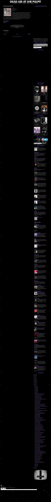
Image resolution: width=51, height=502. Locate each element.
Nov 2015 (36, 387)
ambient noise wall (36, 339)
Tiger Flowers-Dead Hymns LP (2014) (39, 442)
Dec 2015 (36, 386)
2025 (34, 375)
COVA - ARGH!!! (36, 177)
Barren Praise (35, 360)
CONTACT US (35, 41)
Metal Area (35, 157)
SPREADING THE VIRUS (37, 112)
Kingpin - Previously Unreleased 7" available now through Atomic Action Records (41, 367)
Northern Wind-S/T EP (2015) (38, 435)
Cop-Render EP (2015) (37, 444)
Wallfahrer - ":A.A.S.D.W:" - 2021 (38, 265)
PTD (34, 275)
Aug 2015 (36, 390)
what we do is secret (36, 194)
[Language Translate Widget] (37, 47)
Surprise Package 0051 (37, 416)
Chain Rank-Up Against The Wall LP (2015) (40, 413)
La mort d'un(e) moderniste (37, 291)
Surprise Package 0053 (37, 414)
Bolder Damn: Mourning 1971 (40, 163)
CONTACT (20, 3)
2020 (34, 380)
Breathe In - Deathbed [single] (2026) (38, 169)
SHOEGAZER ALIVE (36, 152)
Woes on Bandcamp (6, 20)
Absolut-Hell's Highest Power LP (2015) (39, 441)
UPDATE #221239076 (36, 255)
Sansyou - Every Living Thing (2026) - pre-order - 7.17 (40, 153)
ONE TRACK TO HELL (36, 224)
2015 (34, 385)
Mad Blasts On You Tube (40, 299)
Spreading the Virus (36, 321)
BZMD (35, 182)
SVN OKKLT (35, 249)
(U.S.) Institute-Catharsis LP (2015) (39, 440)
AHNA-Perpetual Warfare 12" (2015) (39, 417)
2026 (34, 374)
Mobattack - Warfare (39, 304)
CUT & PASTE (35, 349)
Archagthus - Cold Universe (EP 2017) (41, 172)
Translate (35, 48)
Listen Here (4, 22)
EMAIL (37, 93)
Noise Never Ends (36, 259)
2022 (34, 378)
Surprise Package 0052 (37, 415)
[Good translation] (2, 488)
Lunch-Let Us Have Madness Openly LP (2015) (40, 436)
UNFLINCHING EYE (36, 309)
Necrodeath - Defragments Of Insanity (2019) (39, 345)
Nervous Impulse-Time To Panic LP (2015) (39, 412)
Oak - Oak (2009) (39, 206)
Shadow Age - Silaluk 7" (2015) (38, 456)
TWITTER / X (24, 3)
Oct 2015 (36, 388)
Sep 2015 (36, 389)
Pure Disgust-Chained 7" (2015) (38, 461)
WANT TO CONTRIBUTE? (40, 84)
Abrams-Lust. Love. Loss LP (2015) (39, 433)
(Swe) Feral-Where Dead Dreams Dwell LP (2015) (40, 408)
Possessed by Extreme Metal (37, 285)
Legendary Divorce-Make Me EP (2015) (39, 432)
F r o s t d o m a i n (36, 344)
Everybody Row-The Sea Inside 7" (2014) (39, 393)
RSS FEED (36, 3)
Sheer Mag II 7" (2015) (37, 460)
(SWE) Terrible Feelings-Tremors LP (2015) (40, 462)
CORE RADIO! (35, 168)
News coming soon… (39, 217)
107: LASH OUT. (39, 270)
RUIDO (35, 238)
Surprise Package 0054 (37, 407)
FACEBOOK (44, 94)
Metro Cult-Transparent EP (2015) (38, 458)
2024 (34, 376)
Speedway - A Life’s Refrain (37, 222)
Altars (38, 350)
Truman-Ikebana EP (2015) (38, 411)
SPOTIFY (28, 3)
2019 (34, 381)
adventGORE (35, 327)
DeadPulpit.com (15, 3)
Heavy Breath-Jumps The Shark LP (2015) (39, 437)
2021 (34, 379)
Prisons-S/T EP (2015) (37, 443)
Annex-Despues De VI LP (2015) (38, 455)
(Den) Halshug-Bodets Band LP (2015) (39, 429)
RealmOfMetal (36, 264)
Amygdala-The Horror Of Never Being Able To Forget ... (41, 406)
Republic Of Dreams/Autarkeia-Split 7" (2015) (40, 404)
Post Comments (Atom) (19, 36)
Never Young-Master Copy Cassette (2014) (40, 405)
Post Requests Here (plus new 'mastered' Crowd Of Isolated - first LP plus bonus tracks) (41, 316)
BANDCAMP (32, 3)
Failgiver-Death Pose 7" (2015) (38, 418)
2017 (34, 383)
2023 (34, 377)
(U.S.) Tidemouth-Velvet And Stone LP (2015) (40, 430)
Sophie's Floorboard (36, 200)
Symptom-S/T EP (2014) (37, 459)
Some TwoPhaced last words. (37, 281)
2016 (34, 384)
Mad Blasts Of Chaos (36, 298)
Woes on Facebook (5, 21)
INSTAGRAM (37, 94)
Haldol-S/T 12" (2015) (37, 438)
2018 (34, 382)
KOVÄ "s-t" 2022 (39, 239)
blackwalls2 (35, 230)
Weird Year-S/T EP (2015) (38, 457)
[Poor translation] (4, 488)
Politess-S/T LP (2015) (37, 431)
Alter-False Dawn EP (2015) (38, 434)
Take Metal (35, 211)
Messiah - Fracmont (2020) (40, 286)
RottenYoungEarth (36, 216)
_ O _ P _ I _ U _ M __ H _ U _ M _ (37, 205)
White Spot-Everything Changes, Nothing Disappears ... (41, 410)
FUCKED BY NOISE (36, 332)
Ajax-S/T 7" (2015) (37, 409)
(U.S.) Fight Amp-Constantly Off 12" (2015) (40, 439)
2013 (34, 468)
